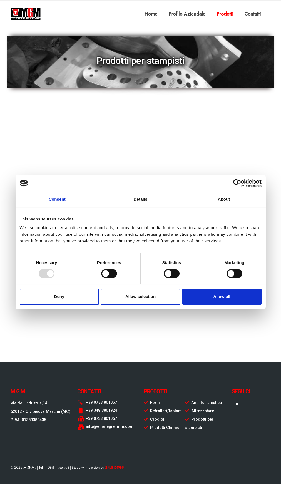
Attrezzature (202, 411)
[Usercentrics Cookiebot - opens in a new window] (237, 183)
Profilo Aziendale (186, 14)
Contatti (252, 14)
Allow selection (140, 296)
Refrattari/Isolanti (166, 411)
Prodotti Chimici (165, 427)
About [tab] (224, 199)
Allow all (221, 296)
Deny (59, 296)
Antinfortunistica (206, 402)
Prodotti (225, 14)
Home (151, 14)
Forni (155, 402)
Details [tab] (141, 199)
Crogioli (157, 419)
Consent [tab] (57, 199)
